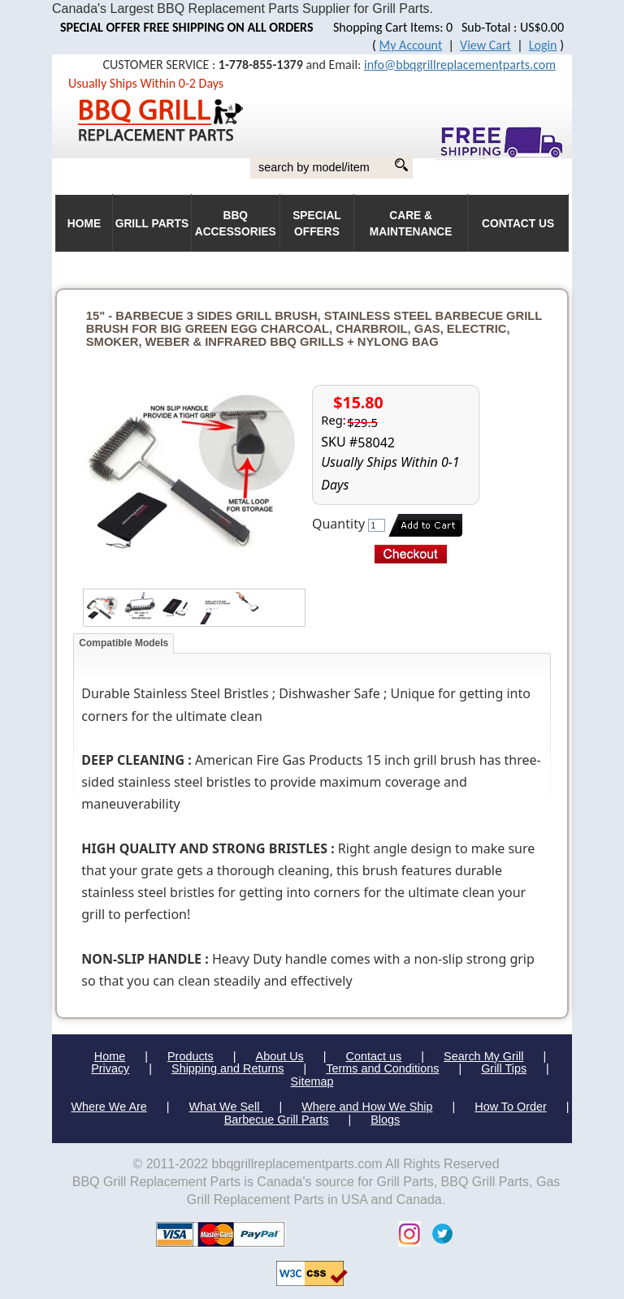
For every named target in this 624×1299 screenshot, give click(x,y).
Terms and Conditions (382, 1068)
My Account (411, 45)
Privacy (110, 1068)
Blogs (385, 1119)
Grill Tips (503, 1068)
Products (190, 1056)
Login (543, 45)
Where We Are (108, 1106)
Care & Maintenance (411, 223)
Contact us (373, 1056)
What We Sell (226, 1106)
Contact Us (518, 224)
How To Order (510, 1106)
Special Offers (316, 223)
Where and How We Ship (366, 1106)
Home (109, 1056)
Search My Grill (483, 1056)
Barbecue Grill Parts (276, 1119)
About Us (280, 1056)
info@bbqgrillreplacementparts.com (460, 64)
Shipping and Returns (227, 1068)
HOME (84, 224)
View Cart (485, 45)
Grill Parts (151, 224)
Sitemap (312, 1081)
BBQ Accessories (235, 223)
